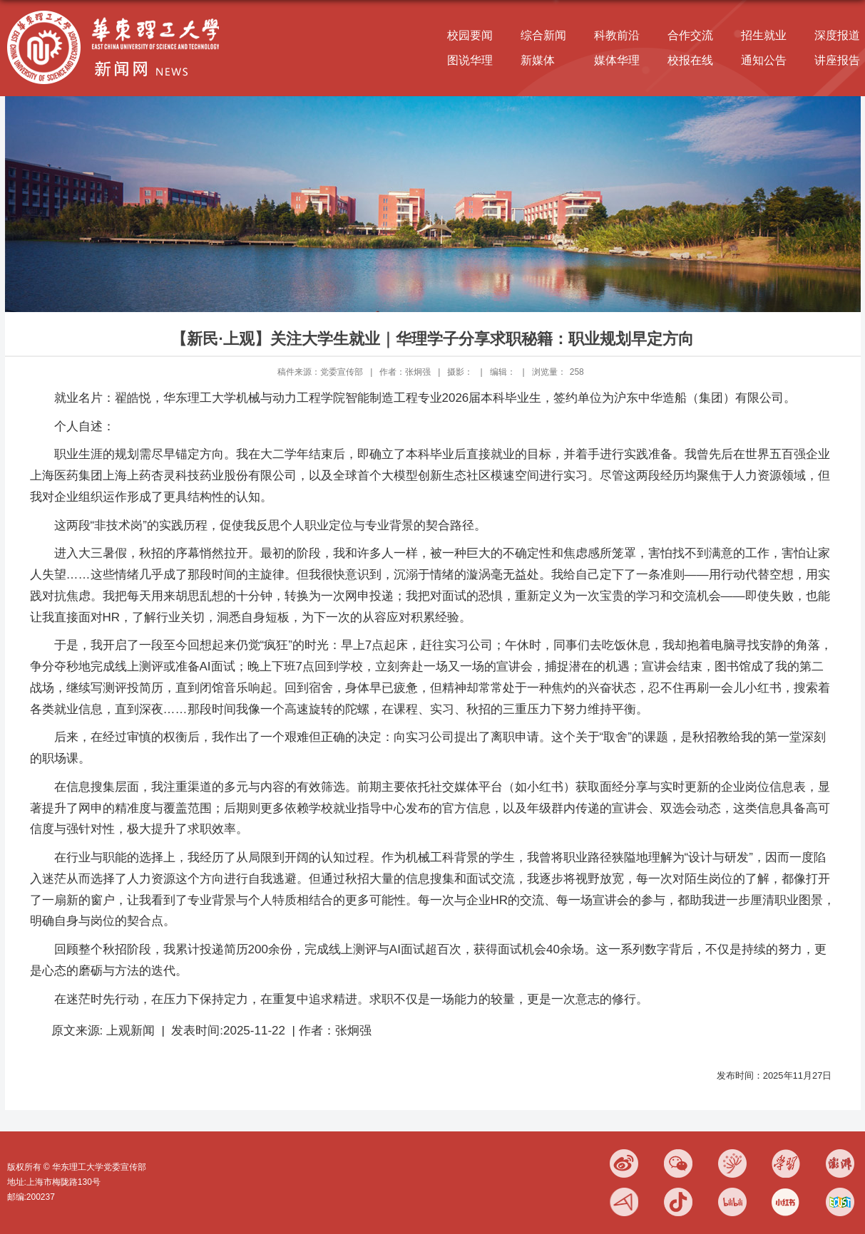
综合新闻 (543, 35)
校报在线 (690, 60)
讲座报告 (837, 60)
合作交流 (690, 35)
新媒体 (538, 60)
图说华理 (470, 60)
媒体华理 (617, 60)
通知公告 (764, 60)
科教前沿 (617, 35)
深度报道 (837, 35)
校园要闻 (470, 35)
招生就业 (764, 35)
